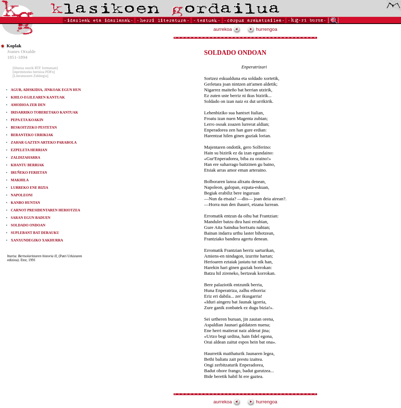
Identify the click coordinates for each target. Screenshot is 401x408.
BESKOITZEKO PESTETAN (34, 127)
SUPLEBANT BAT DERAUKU (35, 233)
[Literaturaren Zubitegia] (30, 76)
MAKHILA (20, 180)
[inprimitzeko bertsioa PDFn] (34, 72)
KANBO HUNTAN (25, 203)
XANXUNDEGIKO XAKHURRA (37, 240)
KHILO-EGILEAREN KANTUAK (38, 97)
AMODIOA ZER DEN (28, 105)
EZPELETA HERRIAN (29, 150)
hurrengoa (262, 29)
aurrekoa (227, 29)
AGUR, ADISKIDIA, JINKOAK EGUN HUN (46, 90)
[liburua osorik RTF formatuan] (35, 68)
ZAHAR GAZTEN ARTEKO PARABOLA (44, 142)
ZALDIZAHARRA (25, 157)
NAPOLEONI (22, 195)
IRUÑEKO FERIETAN (29, 172)
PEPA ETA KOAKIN (27, 120)
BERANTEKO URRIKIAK (32, 135)
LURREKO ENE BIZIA (29, 187)
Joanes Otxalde (21, 51)
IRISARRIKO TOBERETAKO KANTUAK (44, 112)
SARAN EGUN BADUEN (31, 218)
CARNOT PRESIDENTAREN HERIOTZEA (45, 210)
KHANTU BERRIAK (27, 165)
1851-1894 (17, 57)
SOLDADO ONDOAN (28, 225)
